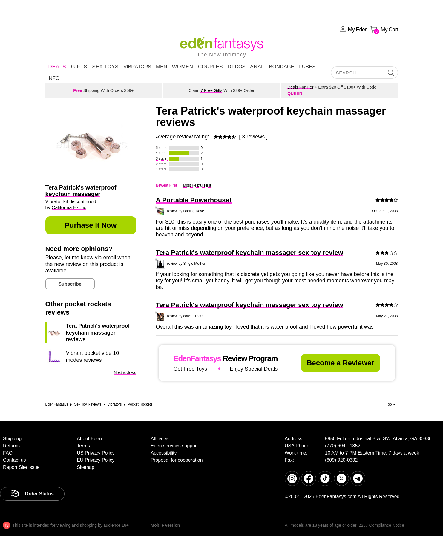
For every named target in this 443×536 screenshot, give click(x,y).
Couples (210, 67)
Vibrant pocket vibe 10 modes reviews (92, 356)
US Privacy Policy (95, 452)
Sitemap (85, 467)
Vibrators (137, 67)
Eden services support (174, 445)
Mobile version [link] (165, 525)
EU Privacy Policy (95, 460)
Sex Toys (105, 67)
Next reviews (125, 372)
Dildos (237, 67)
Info (53, 78)
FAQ (8, 452)
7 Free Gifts (211, 90)
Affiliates (159, 438)
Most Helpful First (197, 185)
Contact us (14, 460)
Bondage (281, 67)
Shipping (12, 438)
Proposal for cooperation (177, 460)
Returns (11, 445)
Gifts (79, 67)
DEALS (57, 67)
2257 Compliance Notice (381, 525)
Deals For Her (300, 87)
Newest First (166, 185)
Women (182, 67)
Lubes (307, 67)
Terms (83, 445)
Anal (257, 67)
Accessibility (164, 452)
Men (161, 67)
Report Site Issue (21, 467)
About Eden (89, 438)
